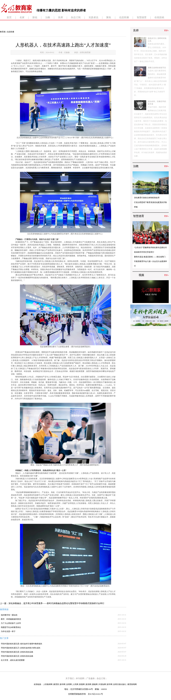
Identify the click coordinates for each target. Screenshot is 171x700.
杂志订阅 (76, 17)
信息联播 (124, 17)
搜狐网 (95, 684)
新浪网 (88, 684)
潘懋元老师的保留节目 (157, 68)
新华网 (62, 684)
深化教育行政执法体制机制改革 (147, 198)
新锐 (34, 17)
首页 (9, 17)
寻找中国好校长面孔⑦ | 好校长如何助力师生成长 (20, 648)
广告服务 (90, 678)
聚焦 (108, 17)
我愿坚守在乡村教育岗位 (11, 627)
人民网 (75, 684)
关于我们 (70, 678)
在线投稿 (159, 17)
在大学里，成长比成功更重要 (13, 660)
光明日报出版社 (119, 684)
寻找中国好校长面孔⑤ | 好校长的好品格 (17, 656)
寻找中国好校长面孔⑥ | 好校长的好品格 (17, 652)
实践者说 (93, 17)
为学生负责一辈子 (8, 631)
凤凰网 (82, 684)
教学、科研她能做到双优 (11, 619)
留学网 (109, 684)
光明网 (69, 684)
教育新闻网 (132, 684)
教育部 (56, 684)
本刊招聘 (80, 678)
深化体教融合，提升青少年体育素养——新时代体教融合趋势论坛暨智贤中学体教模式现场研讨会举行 (56, 603)
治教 (47, 17)
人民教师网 (47, 684)
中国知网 (102, 684)
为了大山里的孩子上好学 (11, 623)
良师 (60, 17)
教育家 (2, 32)
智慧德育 (142, 17)
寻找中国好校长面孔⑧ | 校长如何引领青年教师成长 (21, 644)
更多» (166, 30)
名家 (22, 17)
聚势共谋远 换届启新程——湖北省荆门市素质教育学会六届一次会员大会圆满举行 (150, 261)
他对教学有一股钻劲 (9, 615)
